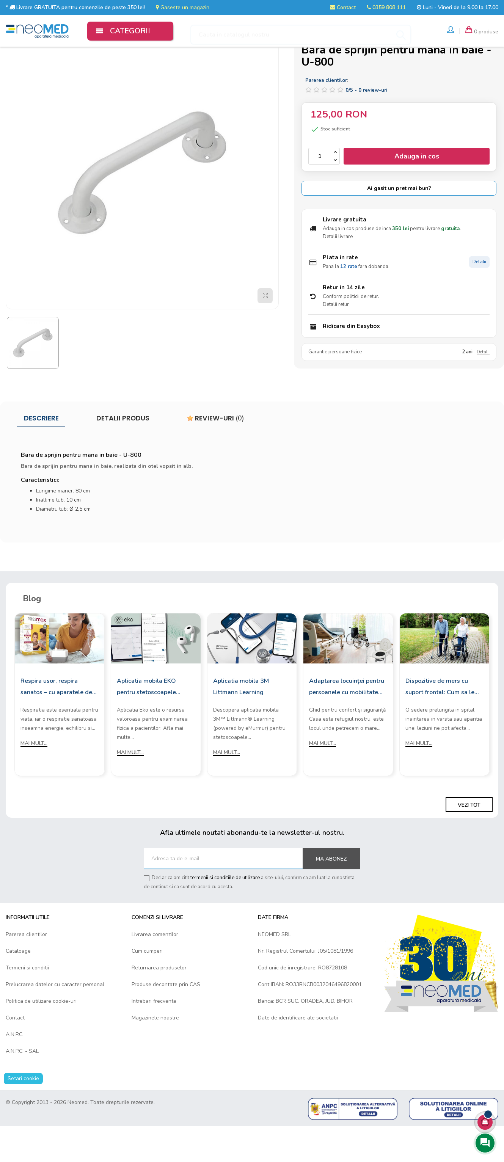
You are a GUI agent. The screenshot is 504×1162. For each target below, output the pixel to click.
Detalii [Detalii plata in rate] (479, 298)
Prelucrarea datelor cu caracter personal (55, 1020)
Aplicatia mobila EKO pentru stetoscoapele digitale (146, 723)
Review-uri (215, 454)
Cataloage (18, 987)
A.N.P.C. (15, 1070)
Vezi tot (469, 841)
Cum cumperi (147, 987)
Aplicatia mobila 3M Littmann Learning (241, 722)
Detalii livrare (338, 272)
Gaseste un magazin (182, 7)
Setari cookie (23, 1114)
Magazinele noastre (155, 1053)
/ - (366, 126)
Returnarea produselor (159, 1003)
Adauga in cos (416, 192)
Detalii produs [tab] (122, 454)
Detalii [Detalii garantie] (483, 388)
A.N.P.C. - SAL (22, 1087)
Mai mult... (33, 779)
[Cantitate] (319, 192)
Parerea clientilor (26, 970)
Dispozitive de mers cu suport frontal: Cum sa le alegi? (439, 723)
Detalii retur (336, 340)
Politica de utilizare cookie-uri (41, 1037)
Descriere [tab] (41, 454)
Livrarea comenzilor (155, 970)
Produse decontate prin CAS (166, 1020)
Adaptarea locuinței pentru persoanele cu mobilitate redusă (346, 723)
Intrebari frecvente (154, 1037)
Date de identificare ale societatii (298, 1053)
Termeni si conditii (27, 1003)
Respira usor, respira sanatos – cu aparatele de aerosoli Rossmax (56, 723)
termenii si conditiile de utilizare (225, 913)
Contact (343, 7)
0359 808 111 (386, 7)
